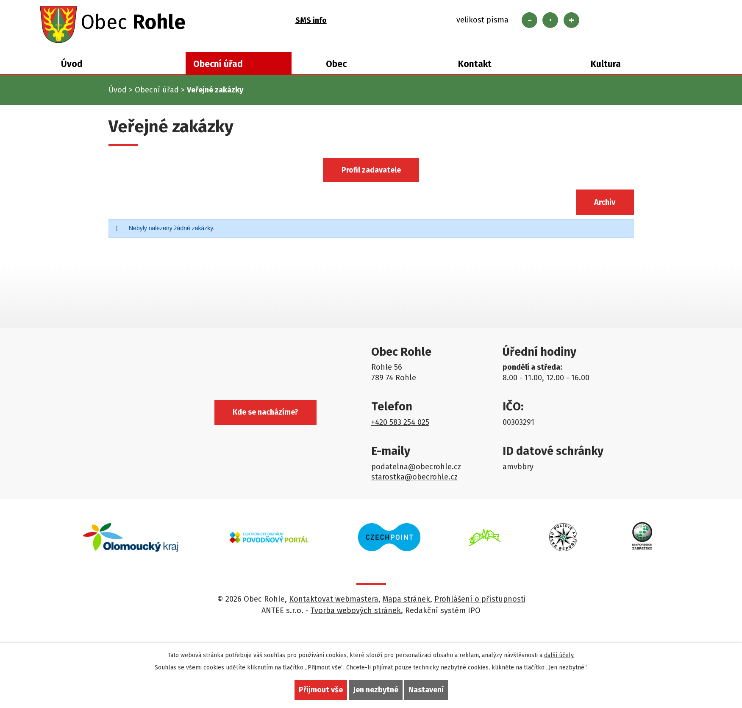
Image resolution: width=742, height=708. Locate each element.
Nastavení (426, 689)
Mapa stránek (406, 600)
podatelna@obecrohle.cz (416, 467)
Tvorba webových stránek (356, 611)
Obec (336, 64)
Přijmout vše (321, 689)
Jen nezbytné (375, 689)
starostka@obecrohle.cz (414, 477)
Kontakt (475, 64)
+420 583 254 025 (400, 422)
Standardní (550, 20)
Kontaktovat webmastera (333, 600)
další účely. (559, 655)
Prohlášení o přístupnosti (479, 600)
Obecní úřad (218, 64)
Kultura (606, 64)
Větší (571, 20)
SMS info (311, 20)
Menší (529, 20)
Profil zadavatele (371, 170)
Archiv (604, 202)
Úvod (72, 64)
